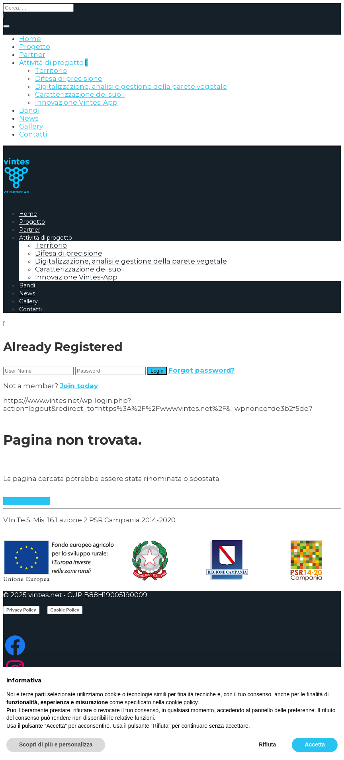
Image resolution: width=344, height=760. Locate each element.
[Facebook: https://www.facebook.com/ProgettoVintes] (172, 645)
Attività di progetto (51, 62)
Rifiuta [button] (267, 744)
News (29, 118)
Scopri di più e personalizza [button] (55, 744)
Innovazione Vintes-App (76, 102)
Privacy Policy (21, 610)
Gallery (31, 126)
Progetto (34, 47)
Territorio (51, 70)
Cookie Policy (65, 610)
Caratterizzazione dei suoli (80, 94)
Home (30, 39)
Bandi (29, 110)
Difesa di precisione (68, 78)
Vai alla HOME (26, 501)
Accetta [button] (315, 744)
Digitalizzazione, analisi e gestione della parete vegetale (131, 86)
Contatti (33, 134)
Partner (32, 55)
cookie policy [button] (181, 702)
